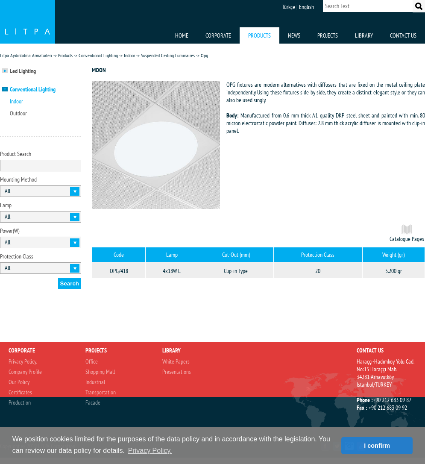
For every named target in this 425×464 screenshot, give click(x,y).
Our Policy (19, 382)
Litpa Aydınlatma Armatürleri (26, 55)
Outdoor (18, 113)
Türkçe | (290, 7)
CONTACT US (403, 35)
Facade (92, 402)
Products (65, 55)
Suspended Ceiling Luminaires (168, 55)
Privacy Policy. (23, 361)
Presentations (176, 372)
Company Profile (25, 372)
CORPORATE (218, 35)
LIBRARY (364, 35)
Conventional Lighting (98, 55)
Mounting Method (18, 179)
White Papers (176, 361)
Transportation (100, 392)
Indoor (129, 55)
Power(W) (9, 231)
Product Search (15, 154)
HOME (181, 35)
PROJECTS (327, 35)
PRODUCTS (259, 35)
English (306, 7)
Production (20, 402)
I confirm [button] (377, 445)
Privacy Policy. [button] (150, 450)
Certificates (20, 392)
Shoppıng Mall (100, 372)
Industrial (95, 382)
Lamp (6, 205)
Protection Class (16, 256)
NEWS (294, 35)
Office (91, 361)
